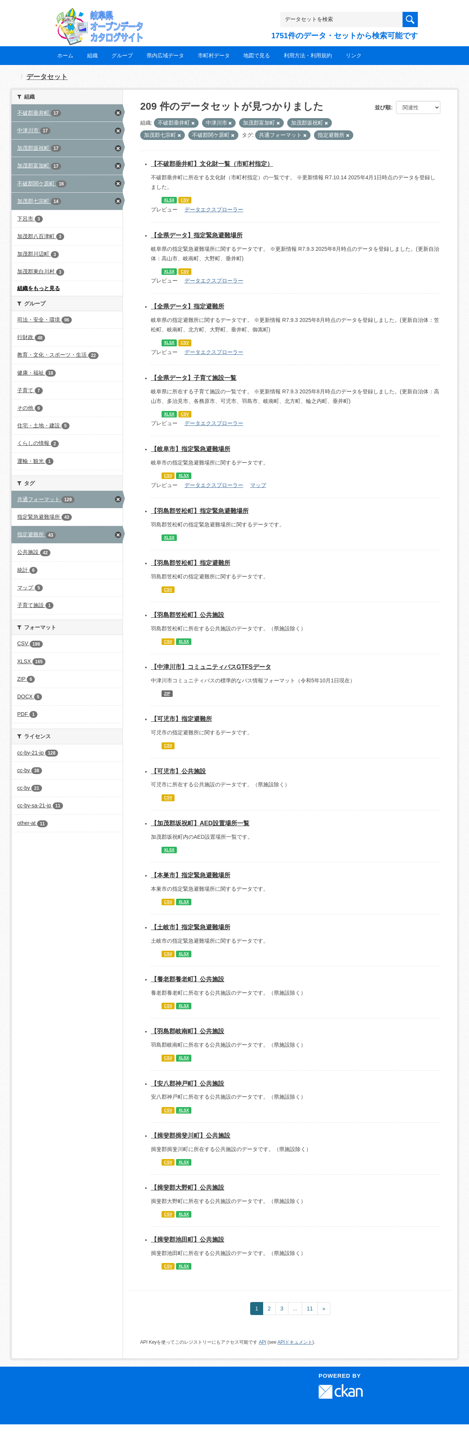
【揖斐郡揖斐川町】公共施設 (190, 1135)
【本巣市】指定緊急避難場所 (190, 875)
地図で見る (256, 55)
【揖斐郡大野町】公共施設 (187, 1187)
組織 (92, 55)
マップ (258, 485)
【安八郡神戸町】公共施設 (187, 1083)
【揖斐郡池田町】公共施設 (187, 1239)
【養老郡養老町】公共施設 (187, 979)
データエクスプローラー (213, 209)
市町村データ (214, 55)
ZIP (167, 693)
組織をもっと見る (38, 288)
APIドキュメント (294, 1342)
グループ (122, 55)
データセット (47, 77)
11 (310, 1308)
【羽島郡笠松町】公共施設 (187, 615)
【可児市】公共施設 (178, 771)
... (295, 1308)
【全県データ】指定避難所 (187, 306)
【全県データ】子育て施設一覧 (193, 378)
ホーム (65, 55)
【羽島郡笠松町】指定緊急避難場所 (200, 511)
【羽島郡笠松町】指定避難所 (190, 563)
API (262, 1342)
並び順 (383, 107)
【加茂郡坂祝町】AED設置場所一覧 (200, 823)
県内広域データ (165, 55)
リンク (354, 55)
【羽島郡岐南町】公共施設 (187, 1031)
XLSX (169, 200)
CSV (185, 200)
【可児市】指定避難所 (181, 719)
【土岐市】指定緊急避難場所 (190, 927)
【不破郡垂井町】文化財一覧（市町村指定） (212, 164)
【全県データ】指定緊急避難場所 (197, 235)
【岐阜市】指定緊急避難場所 (190, 449)
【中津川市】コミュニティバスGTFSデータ (211, 667)
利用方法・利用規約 (308, 55)
